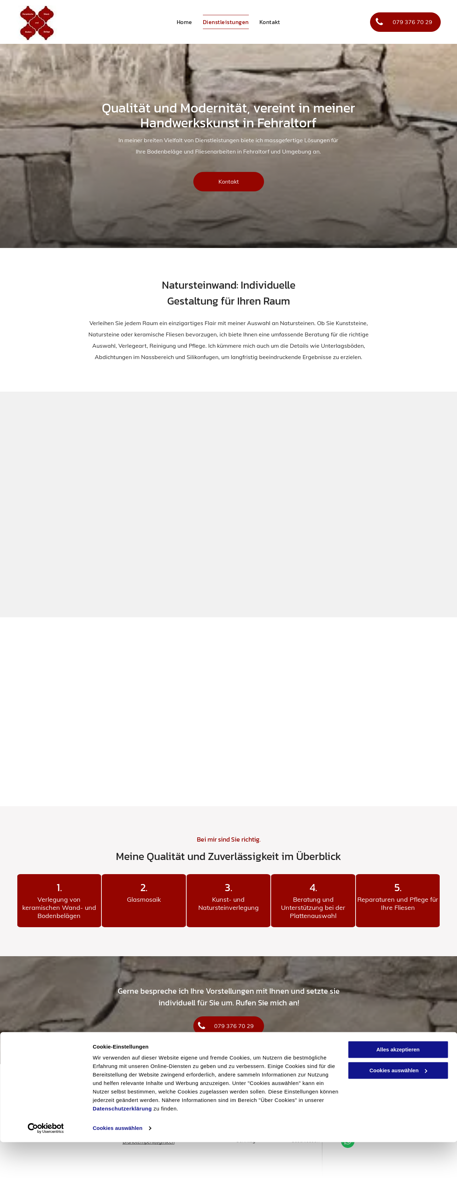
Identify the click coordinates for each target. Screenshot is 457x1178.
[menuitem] (184, 22)
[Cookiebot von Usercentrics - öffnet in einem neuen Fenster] (46, 1164)
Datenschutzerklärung (122, 1145)
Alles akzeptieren (398, 1085)
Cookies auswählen (117, 1164)
